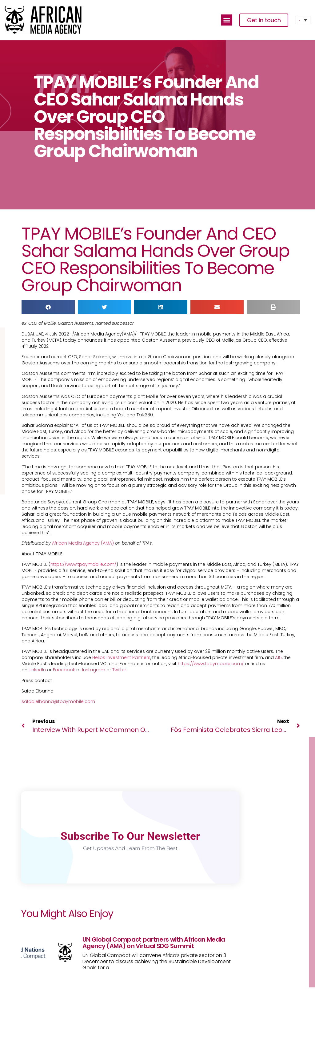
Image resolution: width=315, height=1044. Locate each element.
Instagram (93, 670)
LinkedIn (37, 670)
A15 (278, 657)
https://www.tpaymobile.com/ (83, 564)
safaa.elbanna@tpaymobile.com (58, 701)
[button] (226, 20)
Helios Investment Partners (121, 657)
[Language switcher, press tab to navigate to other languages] (303, 20)
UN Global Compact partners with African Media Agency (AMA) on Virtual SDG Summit (153, 942)
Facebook (64, 670)
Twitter (119, 670)
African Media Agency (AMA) (83, 543)
